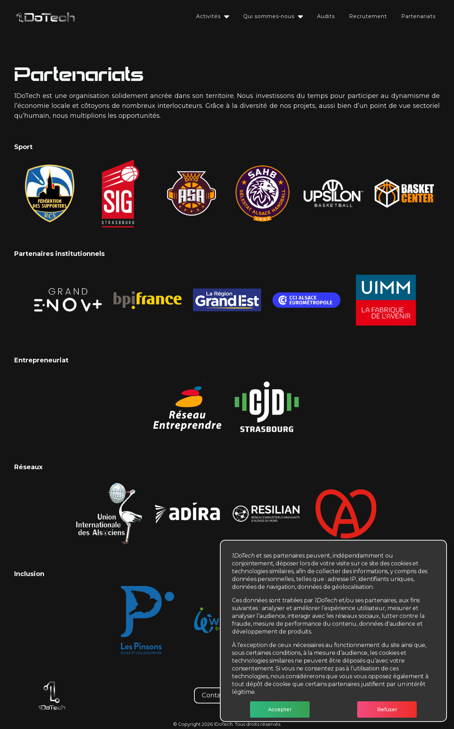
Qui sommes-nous (273, 16)
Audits (326, 16)
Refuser (387, 709)
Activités (212, 16)
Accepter (280, 709)
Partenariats (418, 16)
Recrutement (368, 16)
